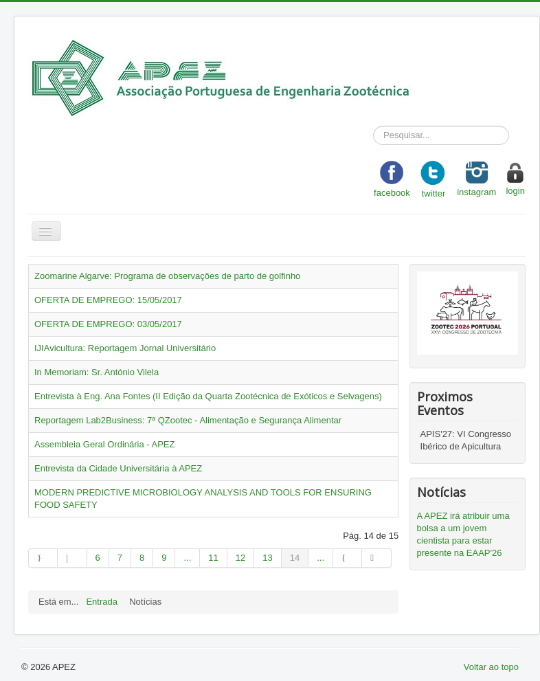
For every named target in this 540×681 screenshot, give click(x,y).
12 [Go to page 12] (240, 557)
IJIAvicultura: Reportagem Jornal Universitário (125, 348)
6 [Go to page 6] (97, 557)
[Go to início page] (43, 558)
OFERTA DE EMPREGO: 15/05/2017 (108, 300)
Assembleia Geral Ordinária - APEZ (104, 444)
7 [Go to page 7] (119, 557)
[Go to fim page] (376, 558)
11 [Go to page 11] (213, 557)
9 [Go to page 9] (163, 557)
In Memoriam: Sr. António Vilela (96, 372)
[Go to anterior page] (72, 558)
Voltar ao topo (491, 667)
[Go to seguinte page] (347, 558)
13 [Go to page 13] (267, 557)
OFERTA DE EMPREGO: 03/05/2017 (108, 324)
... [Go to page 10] (187, 557)
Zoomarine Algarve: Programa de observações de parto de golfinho (167, 276)
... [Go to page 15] (320, 557)
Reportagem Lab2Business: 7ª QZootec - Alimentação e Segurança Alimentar (187, 420)
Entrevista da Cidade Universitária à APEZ (118, 468)
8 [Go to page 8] (141, 557)
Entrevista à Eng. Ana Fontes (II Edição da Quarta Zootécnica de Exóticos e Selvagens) (208, 396)
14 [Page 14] (295, 557)
